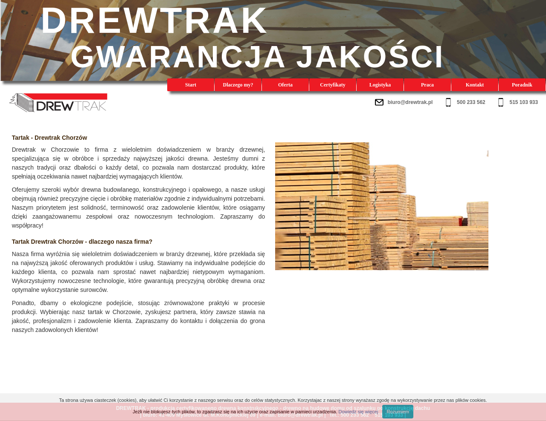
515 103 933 (523, 102)
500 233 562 (471, 102)
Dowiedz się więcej (358, 411)
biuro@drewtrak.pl (410, 102)
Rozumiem (397, 411)
